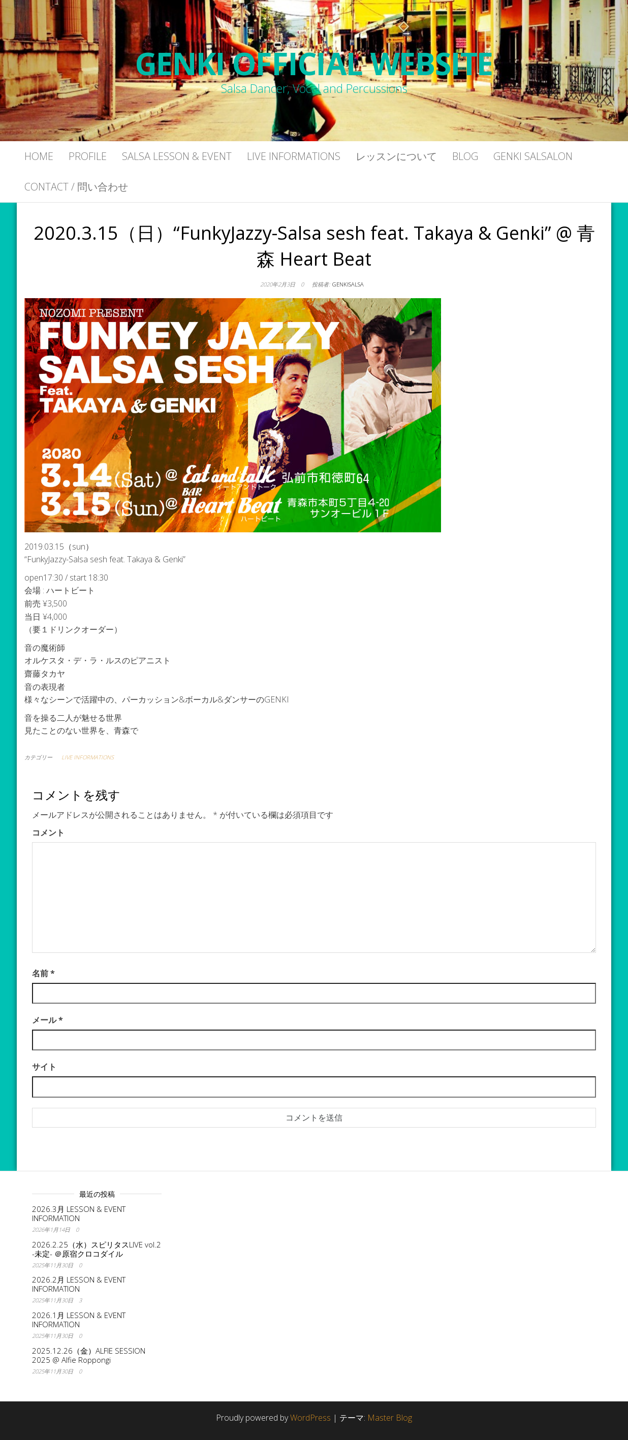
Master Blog (389, 1417)
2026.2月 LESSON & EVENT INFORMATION (78, 1284)
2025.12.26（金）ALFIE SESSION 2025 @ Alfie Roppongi (88, 1355)
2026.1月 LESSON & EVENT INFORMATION (78, 1319)
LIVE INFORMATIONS (87, 757)
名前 (43, 973)
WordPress (310, 1417)
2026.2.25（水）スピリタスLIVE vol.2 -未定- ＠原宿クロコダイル (96, 1249)
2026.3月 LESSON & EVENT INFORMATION (78, 1213)
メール (47, 1020)
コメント (48, 832)
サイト (44, 1066)
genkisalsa (348, 284)
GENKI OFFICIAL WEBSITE (314, 63)
